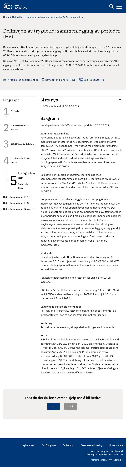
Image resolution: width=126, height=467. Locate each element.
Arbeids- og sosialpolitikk (23, 79)
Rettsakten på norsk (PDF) (60, 79)
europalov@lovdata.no (111, 459)
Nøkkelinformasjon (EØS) (16, 203)
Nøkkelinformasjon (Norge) (17, 209)
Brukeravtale (116, 445)
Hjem (6, 16)
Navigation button (119, 7)
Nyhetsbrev (28, 445)
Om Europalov (48, 445)
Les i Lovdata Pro (94, 79)
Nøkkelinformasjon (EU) (15, 197)
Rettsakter (17, 16)
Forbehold (68, 445)
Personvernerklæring (91, 445)
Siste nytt (49, 100)
